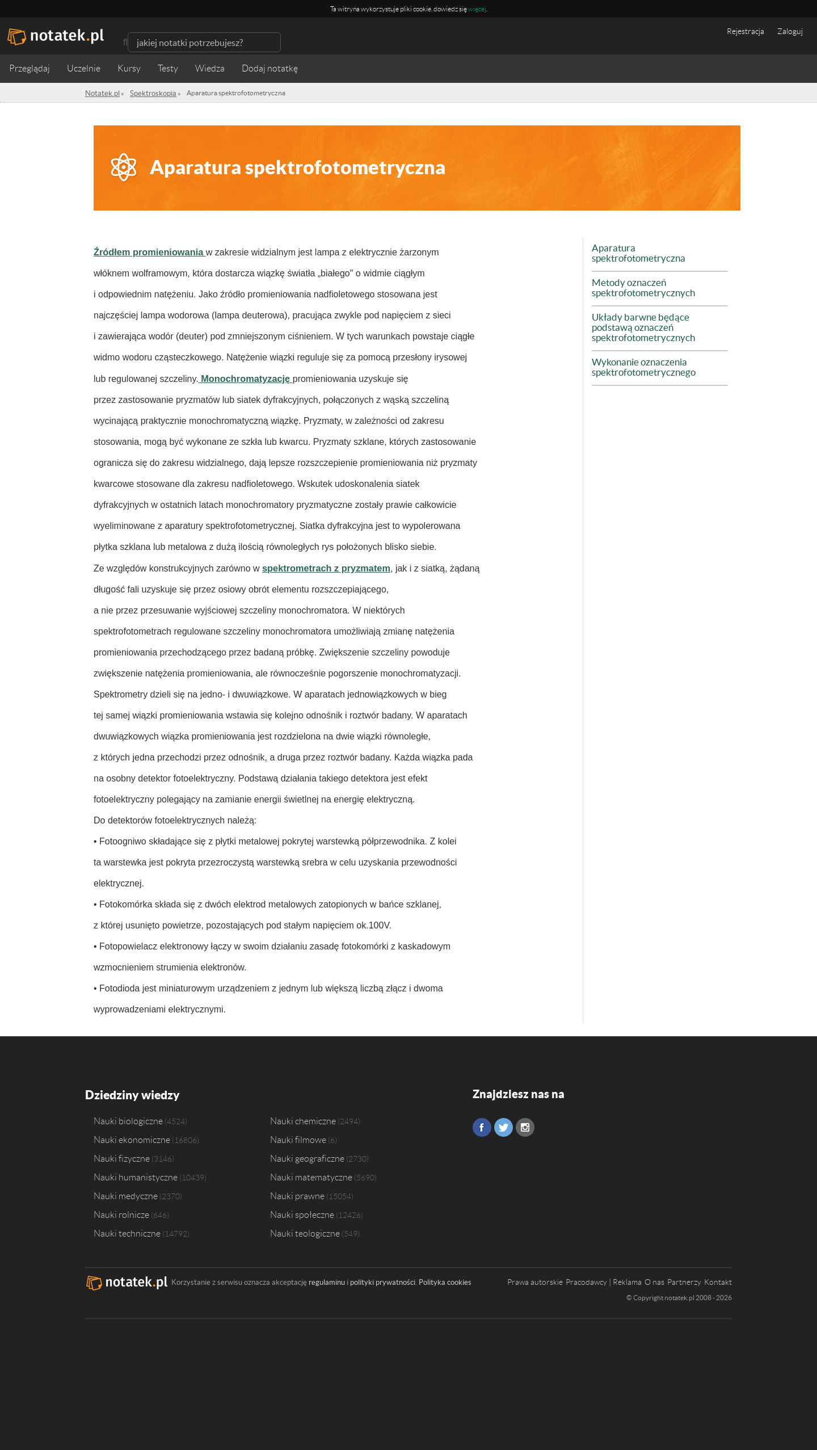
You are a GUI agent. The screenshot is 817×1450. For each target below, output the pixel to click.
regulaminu (327, 1279)
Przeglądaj (29, 68)
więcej (477, 8)
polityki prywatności (382, 1279)
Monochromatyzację (242, 378)
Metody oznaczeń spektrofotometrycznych (640, 277)
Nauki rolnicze (121, 1212)
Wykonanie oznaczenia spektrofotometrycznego (640, 347)
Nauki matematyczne (311, 1174)
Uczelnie (83, 68)
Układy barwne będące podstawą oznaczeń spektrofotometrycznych (659, 312)
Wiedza (210, 68)
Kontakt (718, 1279)
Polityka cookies (445, 1279)
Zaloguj (790, 31)
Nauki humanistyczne (136, 1174)
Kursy (129, 68)
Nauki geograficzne (307, 1155)
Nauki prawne (297, 1193)
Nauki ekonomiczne (132, 1137)
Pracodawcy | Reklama (604, 1279)
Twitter (503, 1125)
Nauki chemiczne (303, 1118)
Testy (168, 68)
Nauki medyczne (126, 1193)
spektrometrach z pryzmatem (321, 566)
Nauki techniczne (127, 1230)
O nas (654, 1279)
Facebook (482, 1125)
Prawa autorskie (535, 1279)
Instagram (525, 1125)
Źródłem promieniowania (145, 252)
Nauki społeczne (302, 1212)
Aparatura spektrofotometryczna (656, 248)
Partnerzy (684, 1279)
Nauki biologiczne (128, 1118)
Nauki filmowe (298, 1137)
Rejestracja (745, 31)
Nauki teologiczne (305, 1230)
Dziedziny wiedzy (131, 1092)
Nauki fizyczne (122, 1155)
